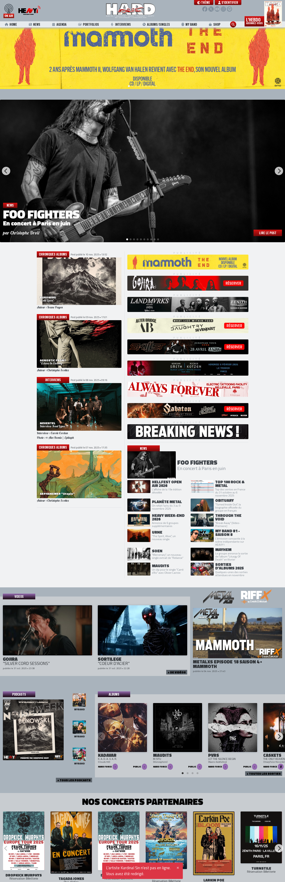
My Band (189, 24)
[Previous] (6, 170)
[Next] (279, 170)
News (34, 24)
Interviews (120, 24)
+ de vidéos (177, 671)
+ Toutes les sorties (264, 773)
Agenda (59, 24)
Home (11, 24)
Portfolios (88, 24)
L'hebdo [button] (254, 20)
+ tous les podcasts (74, 779)
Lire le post (267, 232)
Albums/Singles (156, 24)
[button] (204, 2)
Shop (214, 24)
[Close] (178, 867)
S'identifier (228, 2)
